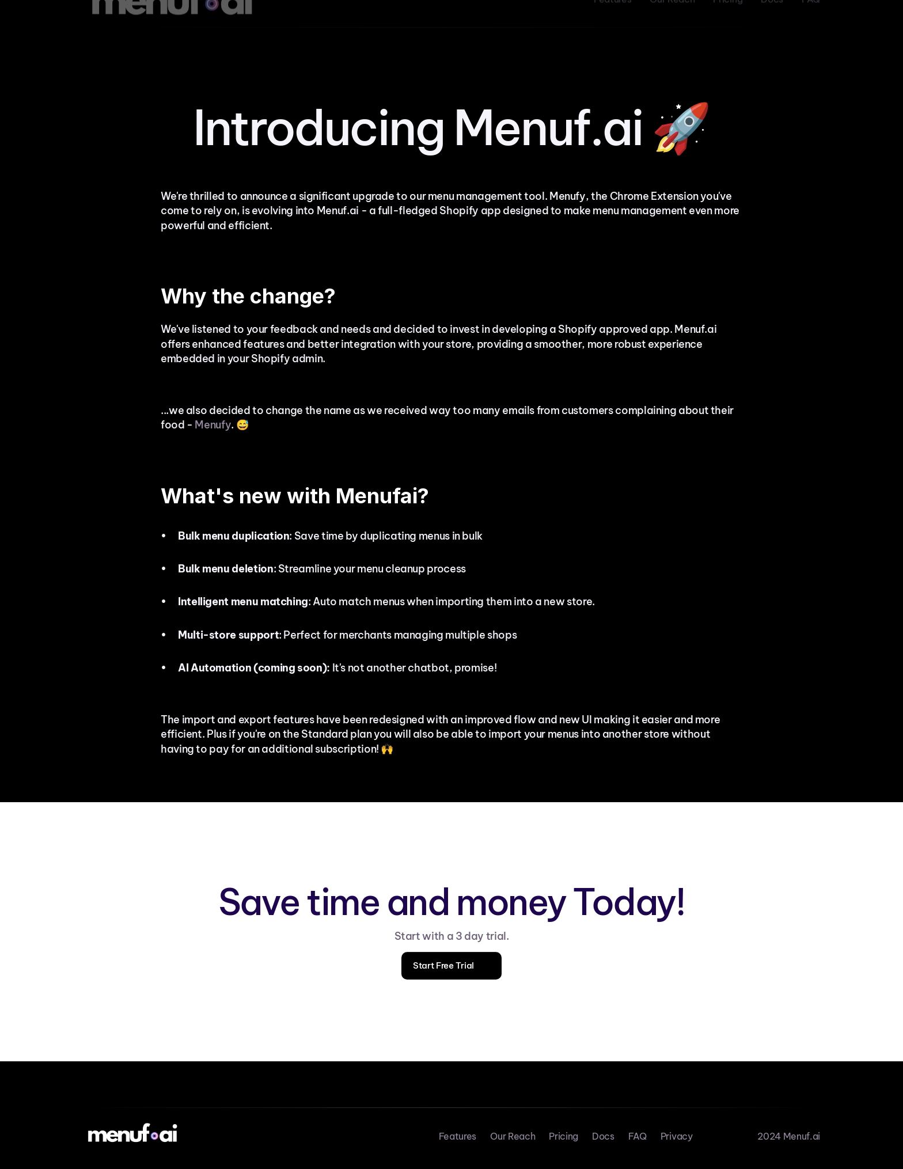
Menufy (213, 424)
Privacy (677, 1136)
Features (457, 1136)
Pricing (563, 1136)
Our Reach (512, 1136)
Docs (603, 1136)
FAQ (637, 1136)
